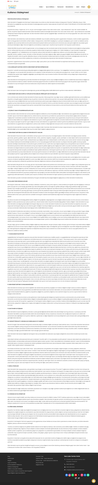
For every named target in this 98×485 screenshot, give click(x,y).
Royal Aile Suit (39, 462)
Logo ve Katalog (12, 462)
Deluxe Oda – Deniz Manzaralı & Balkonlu (47, 460)
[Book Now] (89, 7)
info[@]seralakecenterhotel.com (75, 470)
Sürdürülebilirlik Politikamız (15, 465)
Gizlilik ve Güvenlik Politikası (15, 469)
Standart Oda (39, 456)
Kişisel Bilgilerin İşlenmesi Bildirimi (16, 473)
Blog (9, 456)
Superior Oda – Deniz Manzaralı (44, 458)
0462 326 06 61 (70, 464)
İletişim (9, 460)
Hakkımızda (11, 458)
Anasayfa (77, 12)
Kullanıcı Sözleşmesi (13, 467)
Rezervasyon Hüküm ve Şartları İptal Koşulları (20, 471)
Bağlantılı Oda (39, 465)
